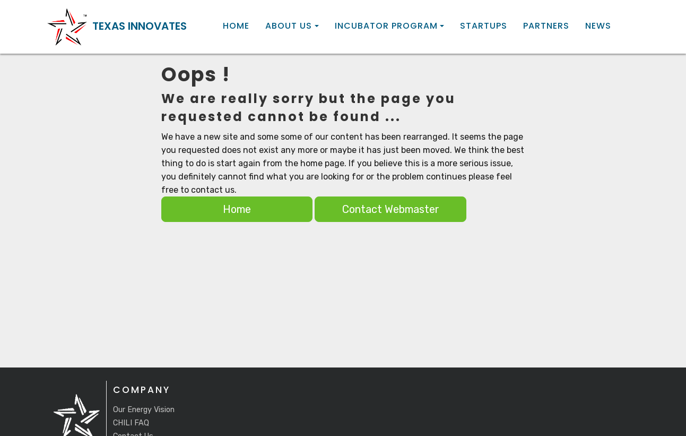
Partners (546, 26)
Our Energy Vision (144, 409)
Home (236, 26)
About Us (288, 26)
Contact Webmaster (390, 209)
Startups (483, 26)
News (598, 26)
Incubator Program (386, 26)
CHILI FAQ (131, 423)
